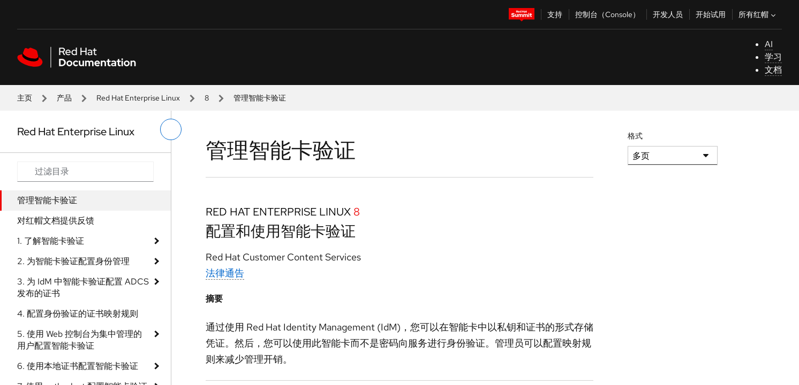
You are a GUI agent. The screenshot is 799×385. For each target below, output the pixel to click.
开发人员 (668, 14)
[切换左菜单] (171, 129)
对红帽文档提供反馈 (55, 220)
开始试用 (711, 14)
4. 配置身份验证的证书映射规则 (77, 313)
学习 (773, 57)
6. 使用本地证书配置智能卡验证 (77, 366)
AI (769, 44)
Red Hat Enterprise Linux (138, 98)
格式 (635, 136)
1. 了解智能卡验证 (50, 241)
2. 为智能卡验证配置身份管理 (73, 261)
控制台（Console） (607, 14)
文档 (773, 69)
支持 (554, 14)
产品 (64, 98)
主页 (24, 98)
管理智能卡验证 (47, 200)
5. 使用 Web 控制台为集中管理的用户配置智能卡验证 (79, 339)
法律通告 (225, 273)
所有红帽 (758, 14)
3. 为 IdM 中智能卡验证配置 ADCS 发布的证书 (83, 287)
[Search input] (85, 171)
